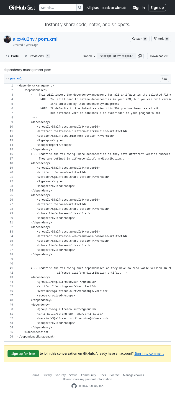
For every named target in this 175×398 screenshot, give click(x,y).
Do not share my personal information (87, 379)
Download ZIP (159, 56)
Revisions (37, 56)
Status (73, 375)
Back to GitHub (114, 7)
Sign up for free (23, 353)
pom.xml (48, 39)
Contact (114, 375)
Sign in (139, 7)
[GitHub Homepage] (74, 386)
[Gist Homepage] (22, 7)
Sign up (157, 7)
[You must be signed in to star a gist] (139, 39)
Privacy (47, 375)
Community (88, 375)
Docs (103, 375)
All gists (93, 7)
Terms (35, 375)
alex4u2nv (24, 39)
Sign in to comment (149, 353)
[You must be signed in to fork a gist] (161, 39)
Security (60, 375)
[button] (140, 56)
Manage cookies (133, 375)
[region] (87, 211)
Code (12, 56)
